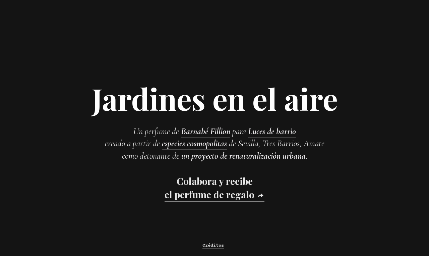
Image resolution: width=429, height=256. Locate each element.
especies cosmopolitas (194, 143)
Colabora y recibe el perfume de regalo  (214, 187)
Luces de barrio (272, 131)
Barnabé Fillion (205, 131)
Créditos (213, 245)
